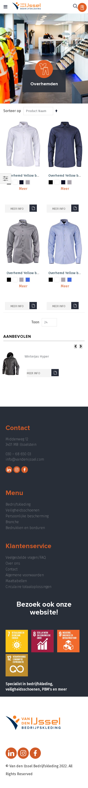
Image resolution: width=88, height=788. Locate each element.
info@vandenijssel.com (25, 459)
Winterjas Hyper (37, 356)
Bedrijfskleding (18, 504)
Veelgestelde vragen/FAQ (26, 557)
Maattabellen (16, 581)
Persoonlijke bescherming (27, 516)
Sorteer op (12, 111)
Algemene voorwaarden (25, 575)
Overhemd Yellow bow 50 (26, 175)
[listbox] (23, 186)
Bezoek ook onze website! (44, 608)
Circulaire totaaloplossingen (28, 587)
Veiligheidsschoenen (23, 510)
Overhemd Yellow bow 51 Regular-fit (35, 273)
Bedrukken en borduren (25, 528)
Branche (12, 522)
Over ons (13, 563)
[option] (15, 182)
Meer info (17, 208)
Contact (12, 569)
